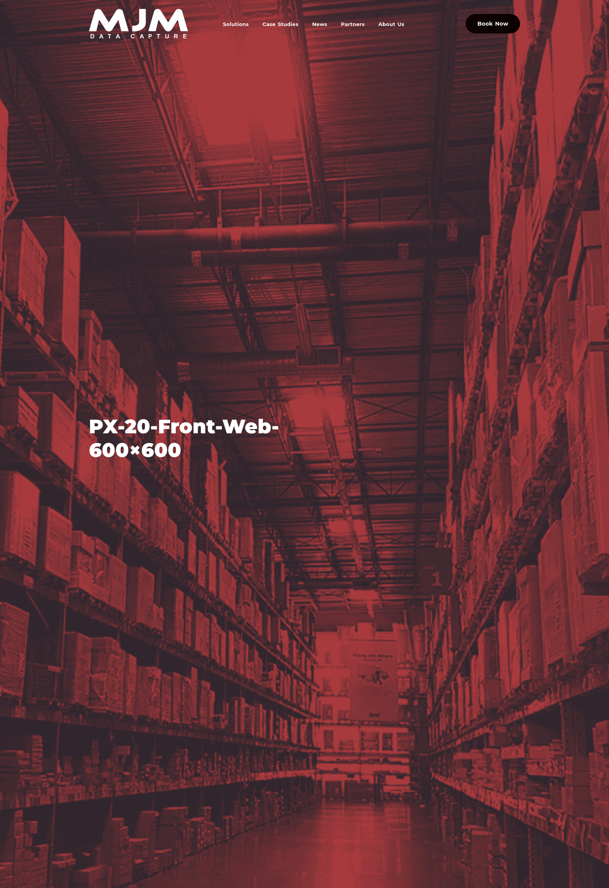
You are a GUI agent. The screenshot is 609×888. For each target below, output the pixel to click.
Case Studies (281, 24)
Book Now (492, 23)
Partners (353, 24)
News (319, 24)
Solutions (236, 24)
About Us (391, 24)
